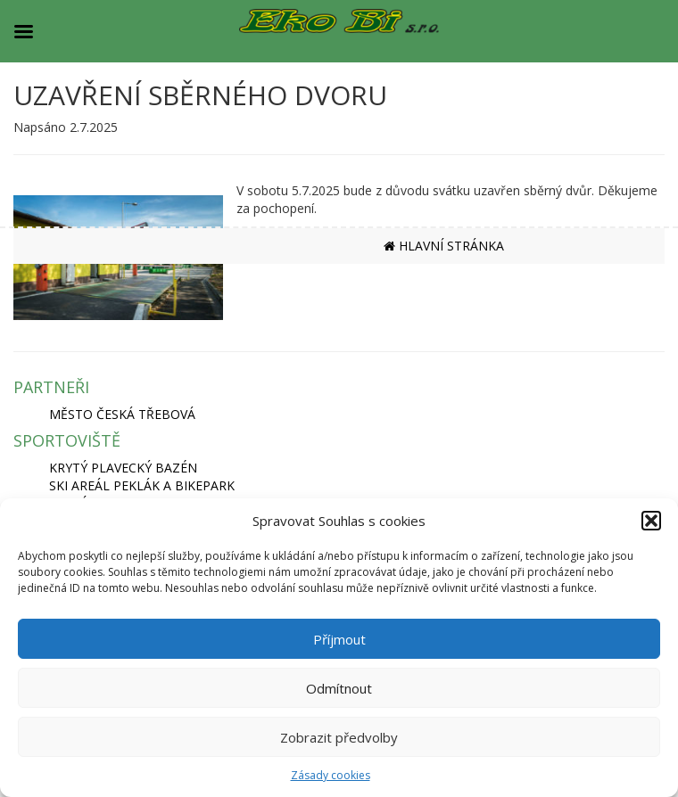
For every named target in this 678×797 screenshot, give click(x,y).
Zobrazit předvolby (339, 737)
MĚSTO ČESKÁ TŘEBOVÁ (122, 414)
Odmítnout (339, 688)
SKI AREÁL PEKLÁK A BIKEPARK (142, 485)
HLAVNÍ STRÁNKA (444, 245)
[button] (651, 521)
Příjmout (339, 639)
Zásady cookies (330, 775)
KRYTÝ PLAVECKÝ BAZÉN (123, 467)
